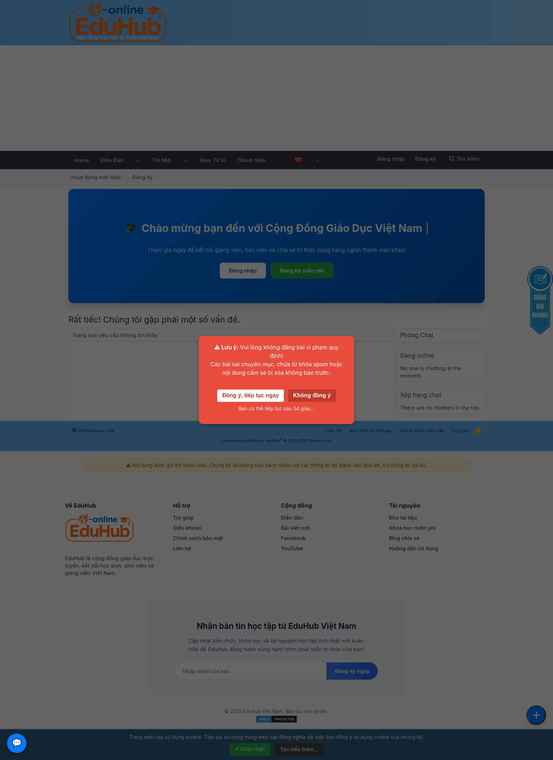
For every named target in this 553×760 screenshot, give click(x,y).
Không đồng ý (312, 395)
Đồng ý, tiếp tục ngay (250, 395)
